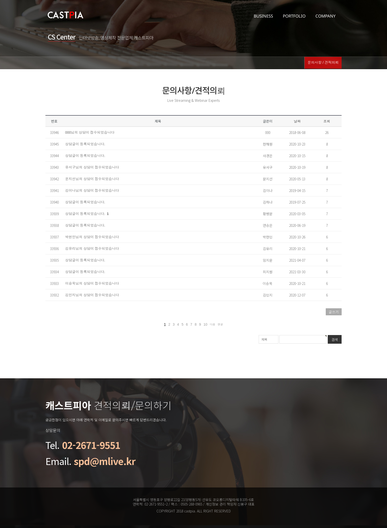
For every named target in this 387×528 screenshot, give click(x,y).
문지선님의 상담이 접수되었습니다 (92, 179)
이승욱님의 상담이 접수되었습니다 (92, 283)
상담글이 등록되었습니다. (85, 144)
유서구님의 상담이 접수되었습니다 (92, 167)
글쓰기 (334, 312)
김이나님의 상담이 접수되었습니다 (92, 190)
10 (205, 324)
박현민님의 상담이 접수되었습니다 (92, 237)
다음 (212, 324)
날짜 (297, 121)
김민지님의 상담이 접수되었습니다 (92, 295)
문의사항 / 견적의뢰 (323, 63)
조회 (326, 121)
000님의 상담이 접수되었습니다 (89, 132)
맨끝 (220, 324)
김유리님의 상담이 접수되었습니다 (92, 249)
